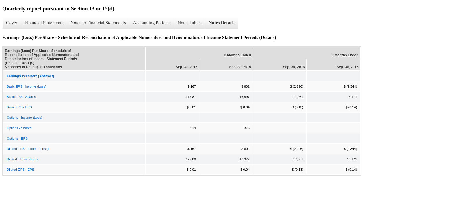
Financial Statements (44, 22)
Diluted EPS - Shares (22, 159)
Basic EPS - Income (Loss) (26, 86)
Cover (11, 22)
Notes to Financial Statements (98, 22)
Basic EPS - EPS (19, 107)
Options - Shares (19, 128)
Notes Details (221, 22)
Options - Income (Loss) (24, 117)
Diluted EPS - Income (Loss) (28, 149)
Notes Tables (190, 22)
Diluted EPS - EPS (20, 169)
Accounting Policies (151, 22)
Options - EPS (17, 138)
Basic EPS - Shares (21, 97)
